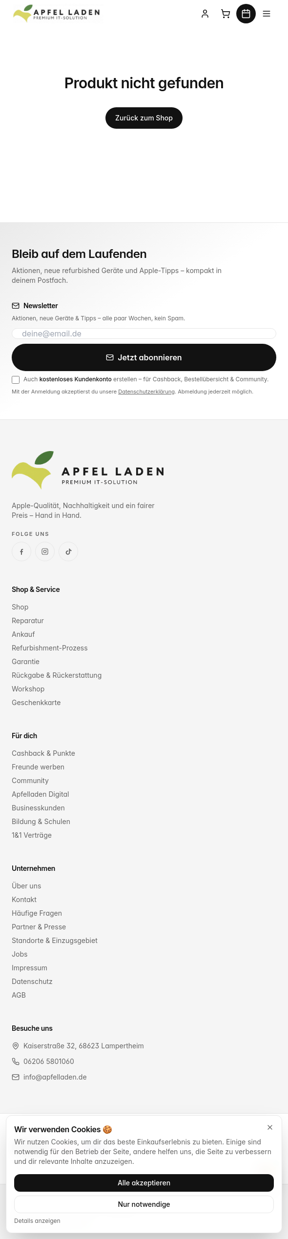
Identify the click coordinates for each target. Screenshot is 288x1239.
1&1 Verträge (32, 835)
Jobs (19, 954)
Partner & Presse (39, 927)
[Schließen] (270, 1127)
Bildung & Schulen (41, 821)
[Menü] (266, 13)
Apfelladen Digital (40, 794)
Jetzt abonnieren (144, 357)
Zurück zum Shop (144, 118)
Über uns (26, 886)
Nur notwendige (144, 1204)
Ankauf (23, 634)
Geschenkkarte (36, 702)
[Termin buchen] (246, 13)
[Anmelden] (205, 13)
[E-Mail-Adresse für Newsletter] (144, 333)
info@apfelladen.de (55, 1077)
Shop (20, 607)
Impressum (29, 968)
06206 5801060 (48, 1061)
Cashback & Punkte (43, 753)
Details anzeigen (37, 1220)
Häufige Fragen (37, 913)
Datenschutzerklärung (146, 391)
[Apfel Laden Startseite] (88, 470)
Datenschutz (32, 981)
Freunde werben (38, 767)
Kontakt (24, 899)
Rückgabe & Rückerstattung (57, 675)
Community (30, 780)
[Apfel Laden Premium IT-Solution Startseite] (57, 13)
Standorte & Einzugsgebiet (55, 940)
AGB (19, 995)
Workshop (28, 689)
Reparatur (28, 620)
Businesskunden (38, 808)
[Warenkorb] (225, 13)
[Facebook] (21, 551)
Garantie (26, 661)
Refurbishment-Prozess (50, 648)
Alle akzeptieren (144, 1183)
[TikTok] (68, 551)
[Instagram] (45, 551)
